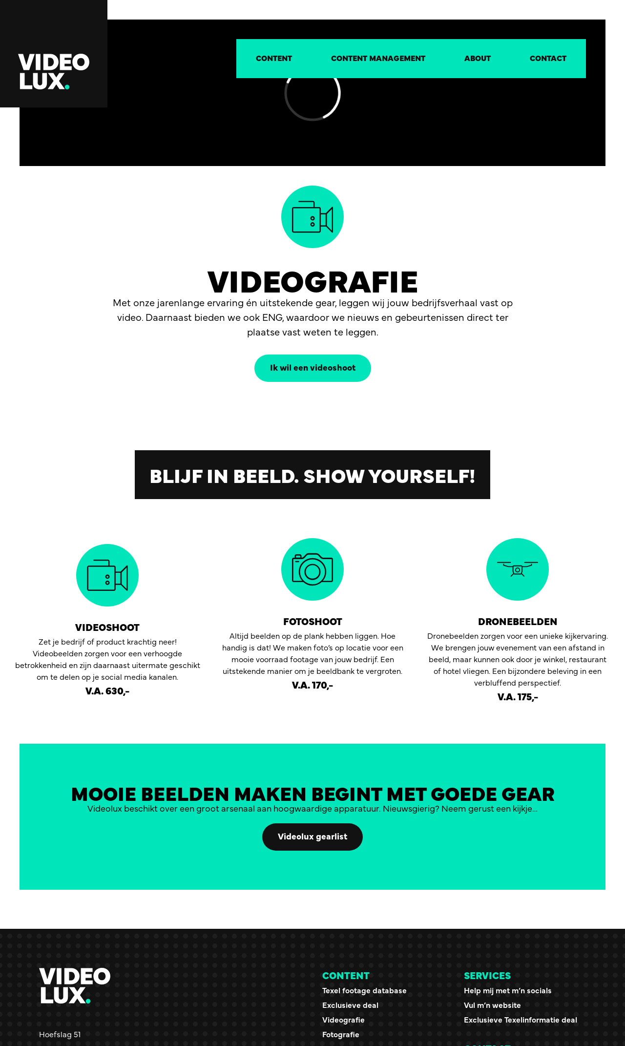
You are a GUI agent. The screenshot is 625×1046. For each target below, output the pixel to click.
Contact (548, 57)
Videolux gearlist (312, 836)
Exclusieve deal (350, 1004)
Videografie (343, 1019)
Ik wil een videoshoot (312, 367)
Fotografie (340, 1033)
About (477, 57)
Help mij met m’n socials (508, 989)
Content (274, 57)
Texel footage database (364, 989)
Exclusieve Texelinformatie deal (520, 1019)
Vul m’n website (492, 1004)
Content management (378, 57)
